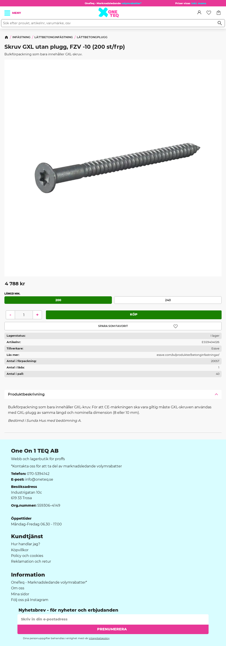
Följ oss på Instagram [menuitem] (29, 600)
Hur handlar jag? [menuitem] (25, 544)
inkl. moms (198, 3)
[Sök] (220, 23)
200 (58, 300)
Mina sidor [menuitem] (20, 594)
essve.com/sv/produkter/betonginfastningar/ (188, 354)
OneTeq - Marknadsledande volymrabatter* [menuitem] (49, 582)
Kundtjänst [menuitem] (27, 536)
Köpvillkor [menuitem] (19, 550)
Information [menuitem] (28, 575)
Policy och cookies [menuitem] (27, 556)
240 (168, 300)
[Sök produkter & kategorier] (108, 23)
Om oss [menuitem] (17, 588)
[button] (7, 13)
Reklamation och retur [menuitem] (31, 562)
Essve (215, 348)
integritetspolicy (99, 638)
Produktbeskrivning (26, 394)
